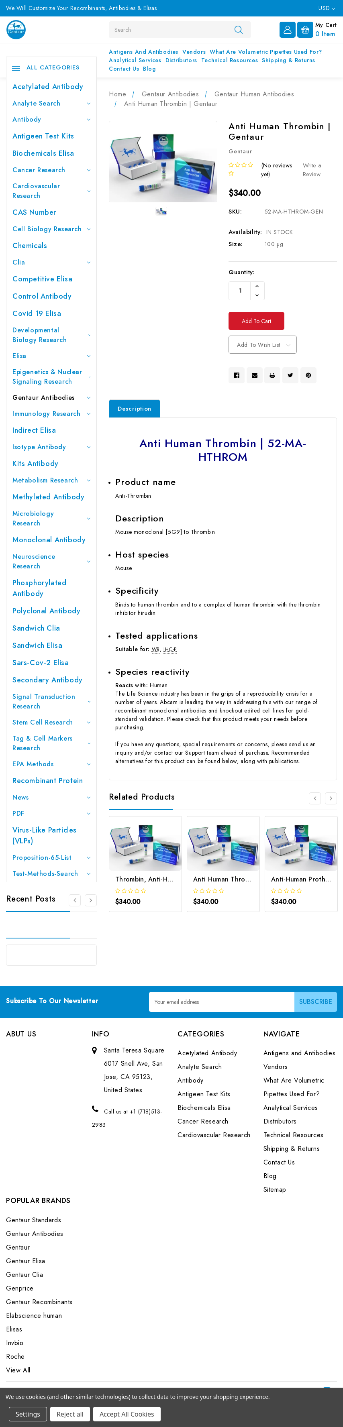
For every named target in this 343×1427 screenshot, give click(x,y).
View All (18, 1370)
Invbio (15, 1343)
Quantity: (242, 272)
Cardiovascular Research (51, 190)
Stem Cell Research (51, 722)
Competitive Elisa (42, 279)
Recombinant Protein (47, 781)
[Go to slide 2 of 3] (91, 900)
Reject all (70, 1414)
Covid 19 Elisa (36, 313)
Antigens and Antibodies (143, 52)
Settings (28, 1414)
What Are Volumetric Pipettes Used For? (266, 52)
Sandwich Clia (36, 628)
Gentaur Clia (24, 1274)
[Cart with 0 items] (317, 29)
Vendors (194, 52)
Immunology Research (51, 413)
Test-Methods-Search (51, 873)
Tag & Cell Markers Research (51, 743)
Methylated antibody (48, 497)
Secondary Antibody (47, 680)
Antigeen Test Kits (43, 136)
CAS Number (34, 212)
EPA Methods (51, 764)
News (51, 797)
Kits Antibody (35, 463)
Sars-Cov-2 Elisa (40, 663)
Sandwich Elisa (37, 645)
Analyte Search (51, 103)
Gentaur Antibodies (51, 397)
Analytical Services (135, 60)
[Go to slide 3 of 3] (75, 900)
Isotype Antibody (51, 447)
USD (326, 8)
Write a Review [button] (312, 170)
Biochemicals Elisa (43, 153)
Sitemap (274, 1189)
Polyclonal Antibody (46, 611)
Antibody (51, 119)
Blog (149, 69)
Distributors (181, 60)
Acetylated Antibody (47, 86)
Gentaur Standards (33, 1220)
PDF (51, 813)
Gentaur (18, 1247)
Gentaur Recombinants (39, 1302)
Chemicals (29, 245)
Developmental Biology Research (51, 335)
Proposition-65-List (51, 857)
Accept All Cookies (127, 1414)
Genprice (20, 1288)
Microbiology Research (51, 518)
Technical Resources (229, 60)
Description (134, 408)
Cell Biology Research (51, 229)
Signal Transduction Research (51, 701)
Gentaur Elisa (25, 1261)
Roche (15, 1356)
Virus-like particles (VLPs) (44, 835)
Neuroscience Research (51, 561)
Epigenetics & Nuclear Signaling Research (51, 376)
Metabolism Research (51, 480)
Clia (51, 262)
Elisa (51, 355)
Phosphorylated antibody (39, 588)
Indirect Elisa (34, 430)
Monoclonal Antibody (49, 540)
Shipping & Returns (288, 60)
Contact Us (124, 69)
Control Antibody (42, 296)
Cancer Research (51, 170)
